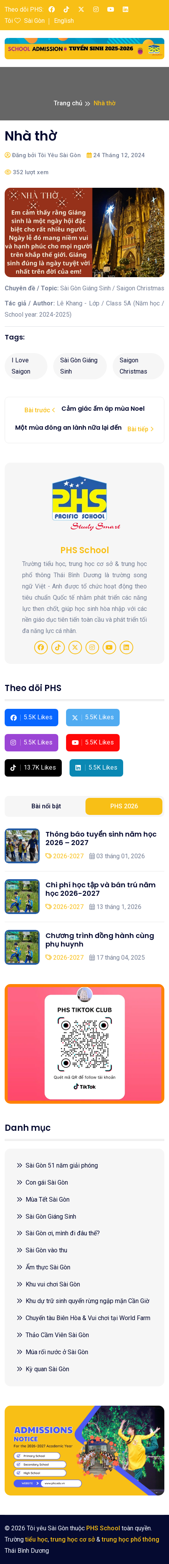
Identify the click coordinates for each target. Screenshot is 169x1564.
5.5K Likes (31, 717)
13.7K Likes (33, 767)
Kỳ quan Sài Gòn (42, 1369)
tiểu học (36, 1539)
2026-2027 (64, 856)
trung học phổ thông (130, 1539)
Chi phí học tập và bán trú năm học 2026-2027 (100, 889)
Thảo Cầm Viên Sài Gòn (52, 1335)
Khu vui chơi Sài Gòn (48, 1284)
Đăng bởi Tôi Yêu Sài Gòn (43, 155)
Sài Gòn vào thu (41, 1250)
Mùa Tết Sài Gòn (43, 1199)
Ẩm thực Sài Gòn (43, 1267)
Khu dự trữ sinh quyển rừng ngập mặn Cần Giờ (82, 1301)
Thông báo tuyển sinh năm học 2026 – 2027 (101, 838)
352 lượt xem (27, 172)
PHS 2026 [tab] (124, 806)
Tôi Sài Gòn (25, 20)
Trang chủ (68, 103)
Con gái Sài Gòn (42, 1182)
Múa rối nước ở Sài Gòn (52, 1352)
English (64, 20)
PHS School (103, 1528)
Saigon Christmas (133, 366)
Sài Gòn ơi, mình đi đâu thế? (58, 1233)
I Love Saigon (21, 366)
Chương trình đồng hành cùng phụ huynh (99, 940)
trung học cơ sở (73, 1539)
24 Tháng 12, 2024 (116, 155)
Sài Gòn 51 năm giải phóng (57, 1165)
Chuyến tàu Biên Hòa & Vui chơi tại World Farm (83, 1318)
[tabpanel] (84, 896)
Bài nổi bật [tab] (46, 806)
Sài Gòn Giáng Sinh (79, 366)
